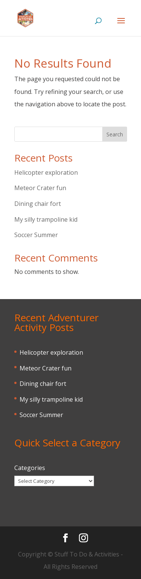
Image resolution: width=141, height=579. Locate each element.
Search (114, 134)
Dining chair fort (37, 204)
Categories (29, 468)
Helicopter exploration (46, 172)
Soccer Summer (36, 235)
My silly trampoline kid (45, 219)
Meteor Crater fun (40, 188)
